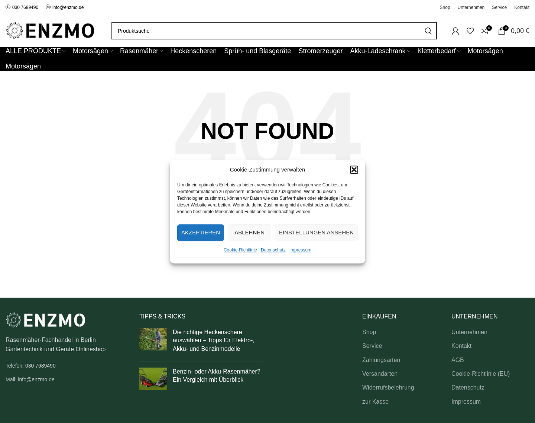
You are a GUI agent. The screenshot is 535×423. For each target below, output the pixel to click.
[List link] (67, 366)
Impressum (300, 250)
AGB (457, 360)
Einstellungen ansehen (316, 232)
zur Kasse (375, 401)
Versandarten (380, 374)
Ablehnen (249, 232)
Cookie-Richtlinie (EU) (480, 374)
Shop (369, 332)
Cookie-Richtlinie (240, 250)
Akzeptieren (200, 232)
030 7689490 (22, 7)
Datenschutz (273, 250)
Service (372, 346)
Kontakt (461, 346)
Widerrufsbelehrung (388, 387)
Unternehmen (469, 332)
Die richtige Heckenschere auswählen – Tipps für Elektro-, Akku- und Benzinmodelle (213, 340)
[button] (354, 169)
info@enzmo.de (68, 7)
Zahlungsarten (381, 360)
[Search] (274, 30)
